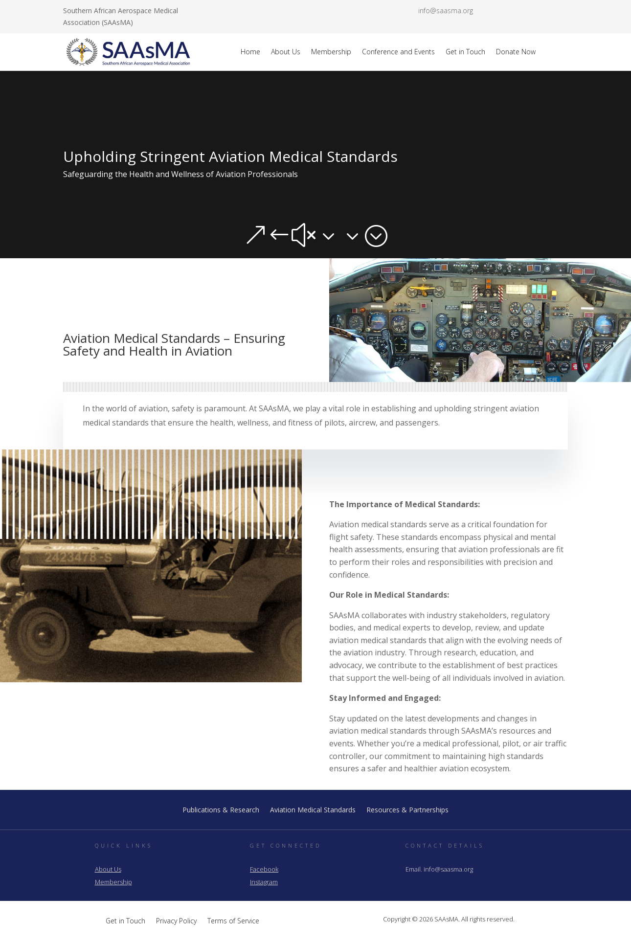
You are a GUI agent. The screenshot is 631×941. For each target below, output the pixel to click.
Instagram (264, 881)
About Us (285, 51)
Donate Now (516, 51)
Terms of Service (233, 920)
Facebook (264, 869)
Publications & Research (220, 810)
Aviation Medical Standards (313, 810)
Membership (331, 51)
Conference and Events (398, 51)
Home (250, 51)
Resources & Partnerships (407, 810)
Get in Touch (465, 51)
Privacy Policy (176, 920)
